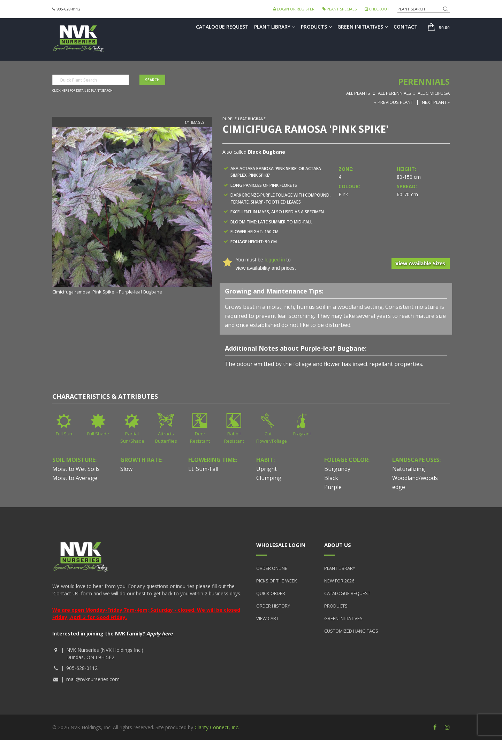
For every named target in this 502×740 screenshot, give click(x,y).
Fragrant (302, 433)
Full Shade (98, 433)
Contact (406, 26)
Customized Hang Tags (351, 631)
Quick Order (270, 593)
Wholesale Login (280, 544)
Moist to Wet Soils (76, 469)
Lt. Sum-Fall (203, 469)
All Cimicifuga (434, 93)
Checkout (377, 9)
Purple (333, 487)
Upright (266, 469)
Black (331, 478)
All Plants (358, 93)
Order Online (271, 568)
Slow (126, 469)
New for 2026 (339, 581)
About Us (337, 544)
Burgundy (337, 469)
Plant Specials (339, 9)
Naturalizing (408, 469)
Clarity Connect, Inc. (217, 727)
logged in (275, 259)
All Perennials (394, 93)
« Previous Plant (393, 102)
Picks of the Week (276, 581)
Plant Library (274, 26)
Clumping (268, 478)
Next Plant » (436, 102)
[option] (132, 211)
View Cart (267, 618)
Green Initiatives (362, 26)
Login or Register (293, 9)
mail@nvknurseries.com (93, 679)
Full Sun (64, 433)
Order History (273, 606)
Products (316, 26)
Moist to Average (74, 478)
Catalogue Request (222, 26)
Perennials (424, 81)
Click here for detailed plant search (82, 91)
